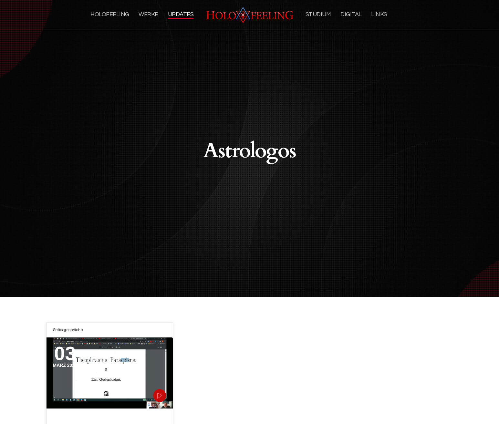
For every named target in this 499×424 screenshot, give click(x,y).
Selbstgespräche (68, 330)
